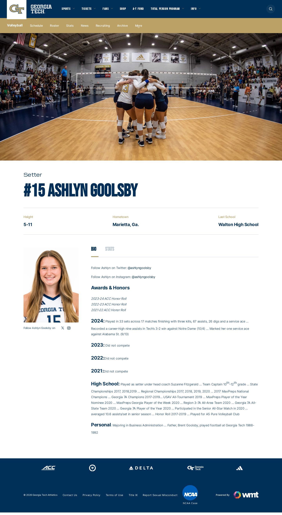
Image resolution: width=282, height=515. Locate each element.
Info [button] (200, 10)
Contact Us (70, 497)
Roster (54, 28)
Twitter (62, 330)
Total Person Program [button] (169, 10)
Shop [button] (125, 10)
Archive (122, 28)
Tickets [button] (88, 10)
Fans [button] (108, 10)
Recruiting (103, 28)
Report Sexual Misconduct (160, 497)
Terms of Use (115, 497)
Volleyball (15, 28)
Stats (70, 28)
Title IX (133, 497)
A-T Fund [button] (141, 10)
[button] (270, 10)
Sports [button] (66, 10)
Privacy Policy (92, 497)
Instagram (68, 330)
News (85, 28)
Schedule (36, 28)
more (138, 28)
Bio (93, 252)
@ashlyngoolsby (139, 270)
